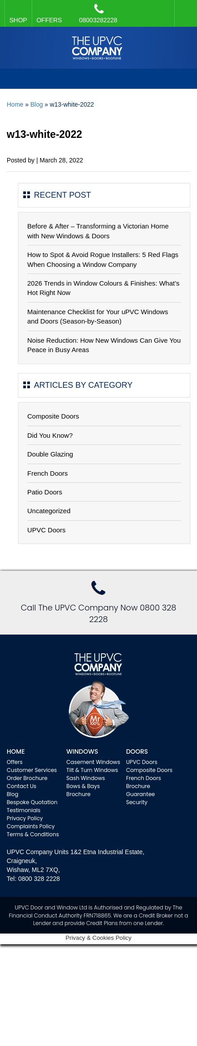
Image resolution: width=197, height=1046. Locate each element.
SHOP (18, 20)
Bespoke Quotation (32, 802)
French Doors (47, 473)
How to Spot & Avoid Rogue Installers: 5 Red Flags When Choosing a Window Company (102, 259)
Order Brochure (27, 778)
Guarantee (140, 794)
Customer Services (32, 770)
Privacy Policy (25, 818)
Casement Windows (93, 762)
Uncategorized (49, 511)
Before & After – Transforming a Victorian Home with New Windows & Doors (98, 230)
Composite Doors (53, 416)
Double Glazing (50, 454)
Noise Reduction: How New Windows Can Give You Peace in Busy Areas (104, 344)
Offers (15, 762)
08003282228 (98, 13)
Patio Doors (44, 492)
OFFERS (49, 20)
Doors (137, 751)
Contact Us (21, 786)
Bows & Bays (83, 786)
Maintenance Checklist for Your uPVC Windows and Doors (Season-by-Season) (97, 316)
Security (136, 802)
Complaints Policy (31, 826)
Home (15, 104)
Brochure (79, 794)
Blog (36, 104)
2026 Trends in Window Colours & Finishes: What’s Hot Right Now (103, 287)
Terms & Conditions (33, 834)
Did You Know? (50, 435)
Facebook (183, 9)
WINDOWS (82, 751)
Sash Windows (86, 778)
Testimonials (24, 810)
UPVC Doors (46, 530)
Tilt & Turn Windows (92, 770)
